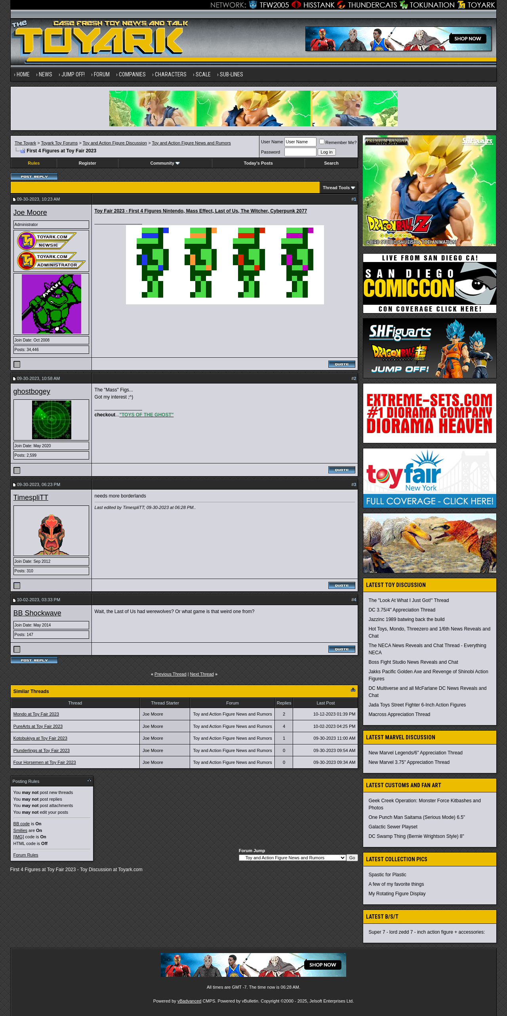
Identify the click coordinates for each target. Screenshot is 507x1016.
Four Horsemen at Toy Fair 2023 (44, 762)
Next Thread (202, 674)
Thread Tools (336, 187)
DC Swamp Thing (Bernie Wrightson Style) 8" (416, 836)
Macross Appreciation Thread (399, 714)
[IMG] (18, 836)
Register (87, 163)
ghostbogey (31, 391)
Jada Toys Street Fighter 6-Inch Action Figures (417, 705)
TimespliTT (30, 497)
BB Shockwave (37, 613)
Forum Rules (25, 855)
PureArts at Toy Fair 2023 (38, 726)
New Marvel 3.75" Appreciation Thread (409, 762)
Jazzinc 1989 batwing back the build (406, 619)
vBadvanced (189, 1001)
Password (270, 152)
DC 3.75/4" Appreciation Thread (401, 610)
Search (331, 163)
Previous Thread (170, 674)
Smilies (20, 830)
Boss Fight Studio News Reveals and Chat (413, 662)
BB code (21, 823)
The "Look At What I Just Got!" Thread (408, 600)
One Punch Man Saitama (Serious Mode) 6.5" (416, 817)
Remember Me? (338, 142)
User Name (272, 141)
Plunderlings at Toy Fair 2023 (41, 750)
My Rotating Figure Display (396, 893)
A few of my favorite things (396, 884)
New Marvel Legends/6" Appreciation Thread (415, 753)
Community (165, 163)
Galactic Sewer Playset (392, 827)
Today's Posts (258, 163)
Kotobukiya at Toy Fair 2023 (40, 738)
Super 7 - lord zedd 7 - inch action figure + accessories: (426, 932)
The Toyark (25, 143)
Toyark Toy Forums (59, 143)
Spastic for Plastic (387, 874)
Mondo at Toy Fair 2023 (36, 714)
